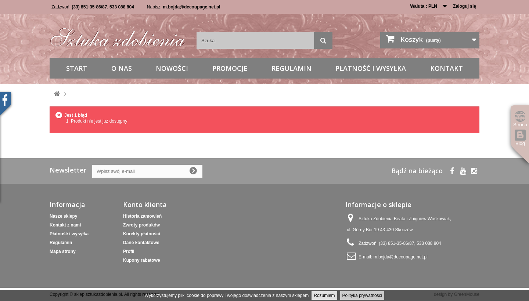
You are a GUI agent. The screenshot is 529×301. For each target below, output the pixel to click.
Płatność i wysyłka (370, 68)
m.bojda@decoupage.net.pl (191, 7)
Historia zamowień (142, 216)
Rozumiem (324, 295)
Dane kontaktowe (141, 242)
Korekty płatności (141, 233)
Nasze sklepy (63, 216)
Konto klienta (145, 204)
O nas (121, 68)
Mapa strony (63, 251)
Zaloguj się (464, 6)
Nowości (172, 68)
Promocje (230, 68)
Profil (128, 251)
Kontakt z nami (65, 225)
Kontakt (446, 68)
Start (76, 68)
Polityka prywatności (362, 295)
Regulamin (291, 68)
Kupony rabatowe (141, 260)
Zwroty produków (141, 225)
